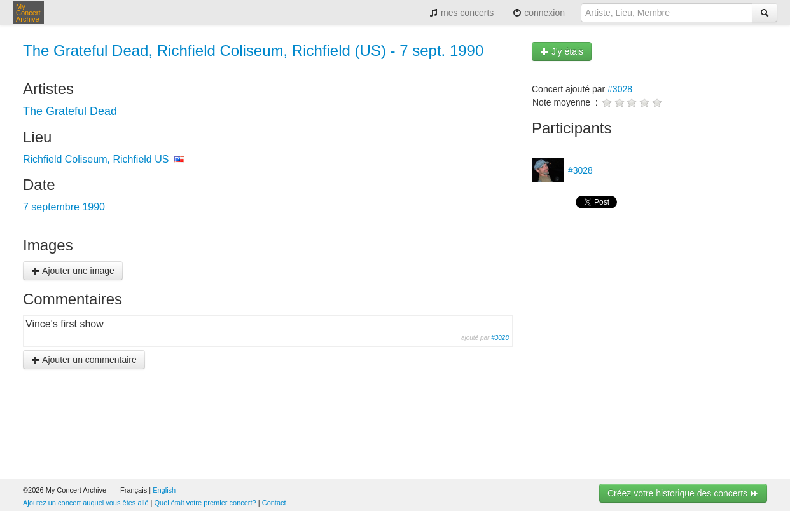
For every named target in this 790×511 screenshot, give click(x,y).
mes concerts (461, 13)
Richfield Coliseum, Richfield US (96, 159)
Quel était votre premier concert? (205, 503)
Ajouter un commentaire (84, 360)
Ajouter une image (72, 271)
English (164, 490)
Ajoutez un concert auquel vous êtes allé (86, 503)
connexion (539, 13)
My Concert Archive (28, 13)
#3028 (500, 337)
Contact (274, 503)
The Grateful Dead (70, 111)
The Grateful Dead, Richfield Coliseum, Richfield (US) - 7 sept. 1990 (253, 50)
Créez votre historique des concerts (683, 493)
